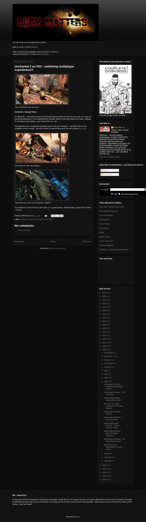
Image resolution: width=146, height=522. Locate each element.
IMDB (101, 232)
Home (53, 241)
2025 (104, 293)
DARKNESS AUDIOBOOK (50, 52)
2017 (104, 321)
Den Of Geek (104, 224)
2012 (104, 339)
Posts (104, 170)
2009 (104, 350)
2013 (104, 335)
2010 (104, 346)
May (106, 378)
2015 (104, 328)
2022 (104, 303)
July (106, 371)
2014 (104, 332)
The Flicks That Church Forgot (111, 207)
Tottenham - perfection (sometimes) (113, 250)
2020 (104, 310)
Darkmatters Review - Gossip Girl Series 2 (113, 399)
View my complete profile (109, 157)
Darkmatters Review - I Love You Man (113, 418)
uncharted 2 (49, 219)
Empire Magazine (106, 245)
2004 (104, 479)
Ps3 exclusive (39, 219)
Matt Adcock (119, 127)
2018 (104, 318)
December (108, 353)
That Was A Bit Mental (108, 211)
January (107, 461)
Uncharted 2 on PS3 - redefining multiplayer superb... (113, 386)
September (109, 363)
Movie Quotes (105, 237)
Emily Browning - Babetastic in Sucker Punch (113, 447)
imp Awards (104, 228)
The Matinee (104, 220)
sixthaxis (82, 128)
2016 (104, 325)
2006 (104, 472)
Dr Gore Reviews (106, 215)
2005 (104, 476)
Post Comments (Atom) (57, 248)
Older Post (86, 241)
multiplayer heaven (27, 219)
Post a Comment (24, 230)
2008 (104, 465)
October (107, 360)
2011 (104, 343)
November (108, 356)
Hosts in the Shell (42, 54)
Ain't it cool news (106, 241)
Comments (106, 174)
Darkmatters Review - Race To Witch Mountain (112, 433)
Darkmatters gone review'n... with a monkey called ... (112, 425)
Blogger (77, 517)
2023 (104, 300)
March (107, 454)
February (108, 457)
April (106, 381)
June (106, 374)
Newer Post (19, 241)
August (107, 367)
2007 (104, 469)
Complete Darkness (30, 47)
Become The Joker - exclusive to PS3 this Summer (113, 406)
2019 (104, 314)
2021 (104, 307)
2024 (104, 296)
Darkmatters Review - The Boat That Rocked (114, 440)
